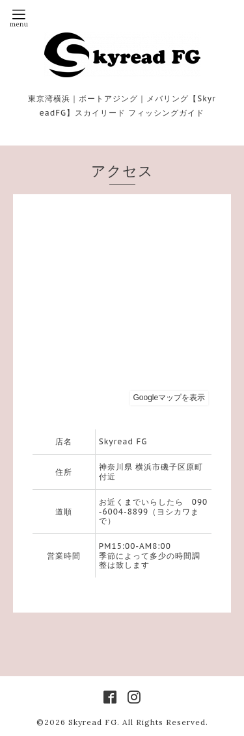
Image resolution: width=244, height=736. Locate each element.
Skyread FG (92, 722)
